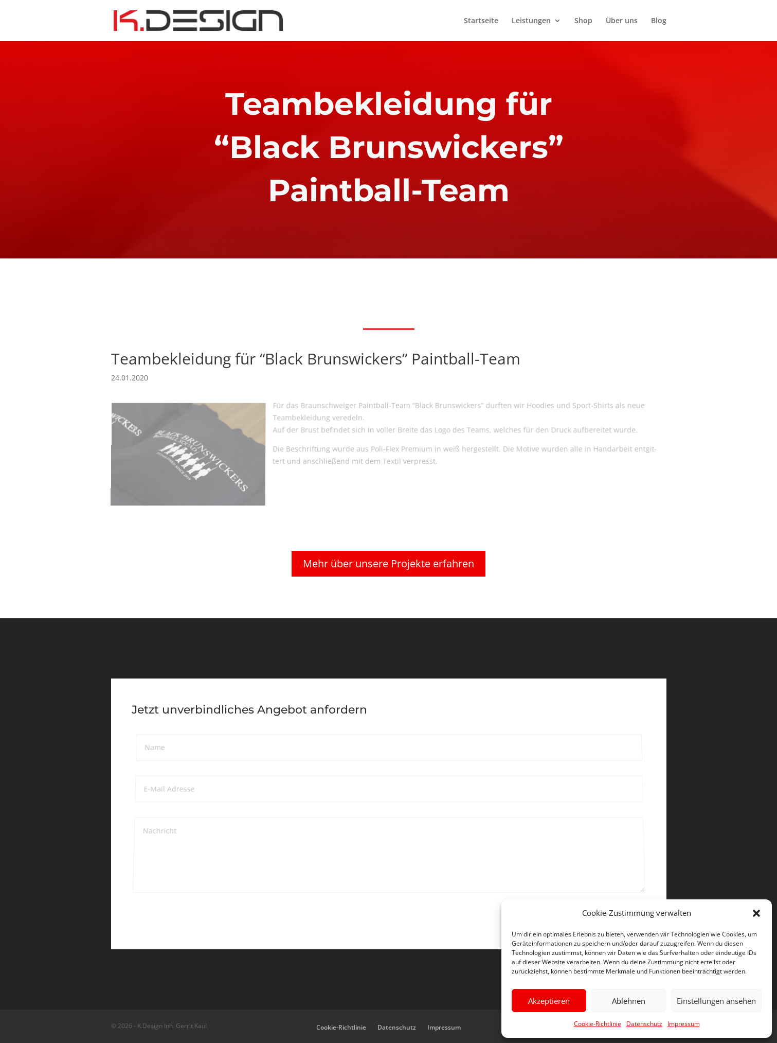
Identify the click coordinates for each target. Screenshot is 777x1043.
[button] (756, 913)
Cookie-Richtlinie (597, 1023)
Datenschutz (644, 1023)
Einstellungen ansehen (716, 1001)
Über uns (622, 21)
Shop (583, 21)
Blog (658, 21)
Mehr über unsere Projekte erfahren (388, 563)
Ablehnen (628, 1001)
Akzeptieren (549, 1001)
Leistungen (531, 21)
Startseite (481, 21)
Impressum (683, 1023)
